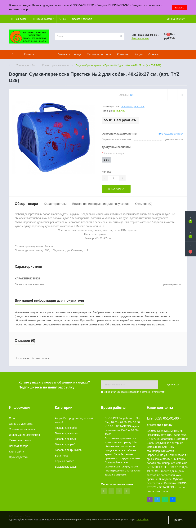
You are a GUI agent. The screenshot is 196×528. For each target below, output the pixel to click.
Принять (177, 519)
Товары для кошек (66, 433)
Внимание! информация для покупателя (100, 203)
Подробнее (142, 520)
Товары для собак (26, 65)
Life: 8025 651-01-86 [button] (164, 418)
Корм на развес (64, 460)
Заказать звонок (140, 38)
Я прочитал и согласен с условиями (134, 391)
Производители (18, 456)
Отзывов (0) (143, 203)
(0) (131, 94)
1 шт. (106, 159)
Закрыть (179, 7)
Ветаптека (61, 455)
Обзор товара (26, 203)
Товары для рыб (65, 444)
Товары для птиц (65, 438)
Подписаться (172, 384)
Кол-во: (106, 171)
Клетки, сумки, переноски (55, 65)
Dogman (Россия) (133, 106)
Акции (139, 54)
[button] (20, 19)
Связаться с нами (20, 440)
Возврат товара (18, 445)
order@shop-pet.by (159, 424)
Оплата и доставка (82, 19)
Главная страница (69, 54)
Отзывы (153, 54)
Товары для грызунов (68, 449)
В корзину (116, 188)
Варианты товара (113, 153)
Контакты (123, 54)
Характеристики (55, 203)
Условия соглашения (128, 391)
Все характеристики (170, 133)
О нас (63, 19)
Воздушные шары (66, 466)
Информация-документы (24, 434)
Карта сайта (16, 451)
